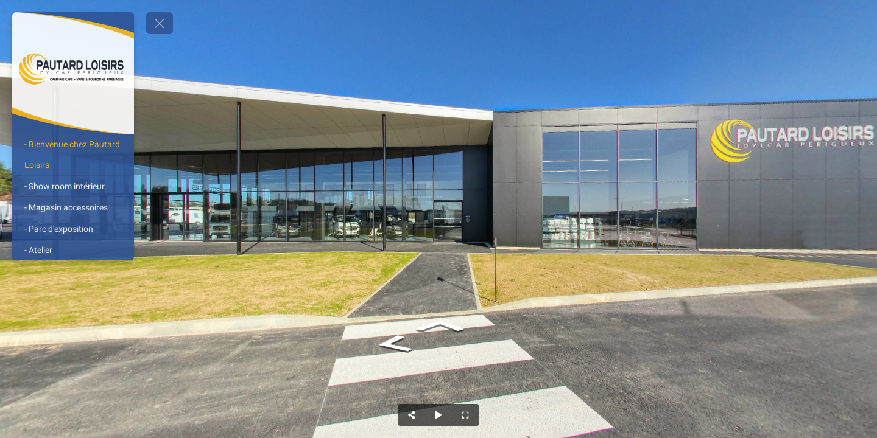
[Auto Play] (438, 415)
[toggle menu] (159, 23)
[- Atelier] (73, 250)
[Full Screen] (465, 415)
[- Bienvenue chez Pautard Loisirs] (73, 154)
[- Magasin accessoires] (73, 207)
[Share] (411, 415)
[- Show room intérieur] (73, 186)
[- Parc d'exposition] (73, 228)
